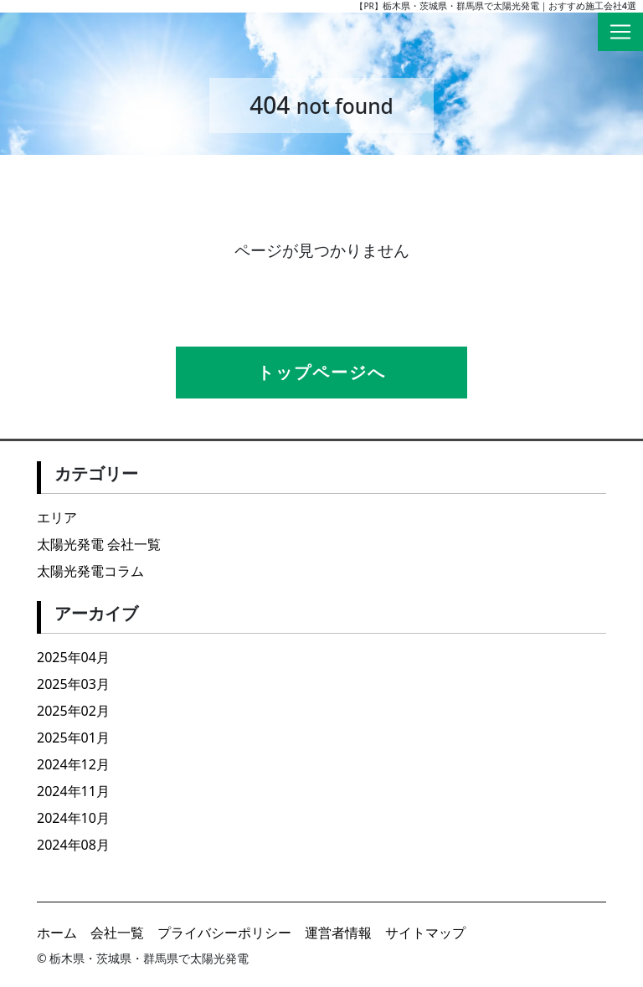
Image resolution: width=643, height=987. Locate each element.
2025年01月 (73, 737)
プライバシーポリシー (224, 932)
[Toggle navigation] (620, 32)
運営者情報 (338, 932)
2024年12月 (73, 764)
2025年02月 (73, 711)
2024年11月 (73, 791)
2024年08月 (73, 844)
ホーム (57, 932)
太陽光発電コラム (90, 571)
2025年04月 (73, 657)
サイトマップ (425, 932)
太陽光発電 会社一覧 (99, 544)
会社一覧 (117, 932)
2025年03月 (73, 684)
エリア (57, 517)
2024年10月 (73, 818)
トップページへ (321, 372)
